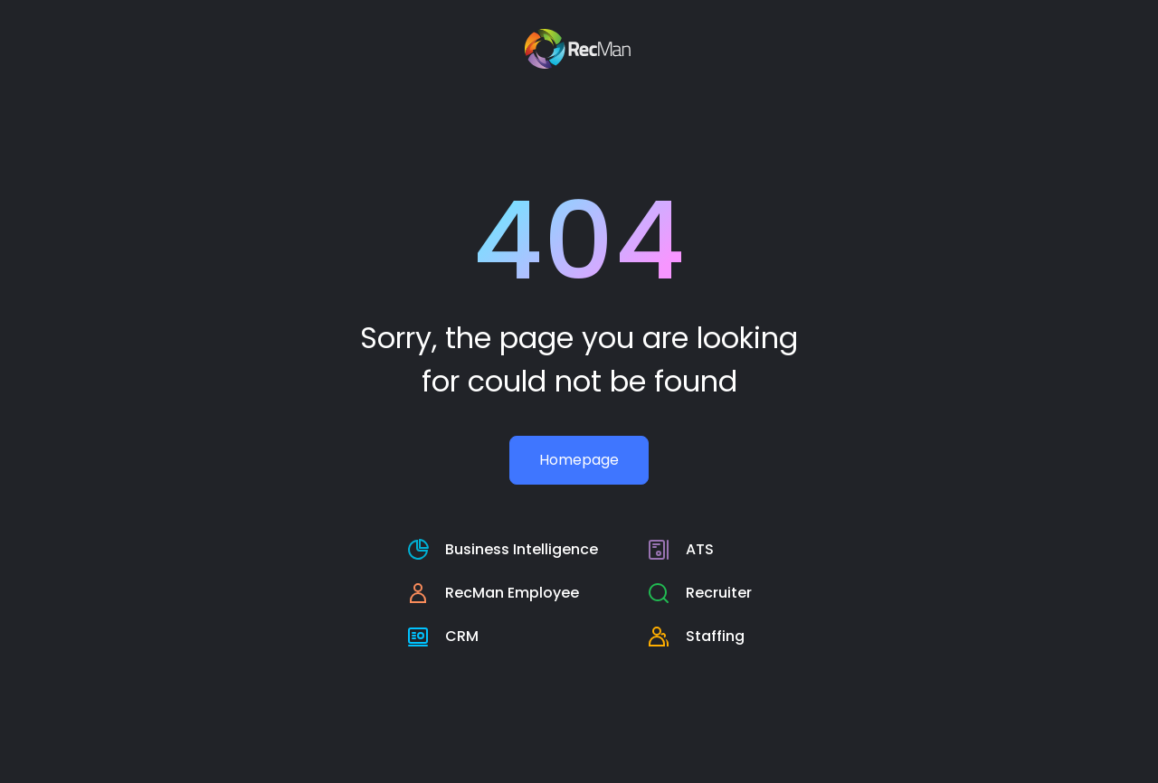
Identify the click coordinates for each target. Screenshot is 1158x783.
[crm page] (502, 636)
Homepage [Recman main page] (579, 459)
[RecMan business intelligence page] (502, 550)
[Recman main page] (579, 49)
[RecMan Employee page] (502, 593)
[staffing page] (700, 636)
